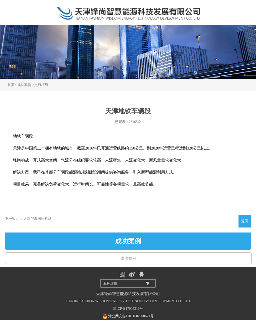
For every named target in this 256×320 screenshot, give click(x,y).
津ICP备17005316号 (128, 308)
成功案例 (24, 85)
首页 (11, 85)
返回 (244, 221)
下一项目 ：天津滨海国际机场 (28, 218)
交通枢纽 (41, 85)
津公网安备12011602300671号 (131, 316)
